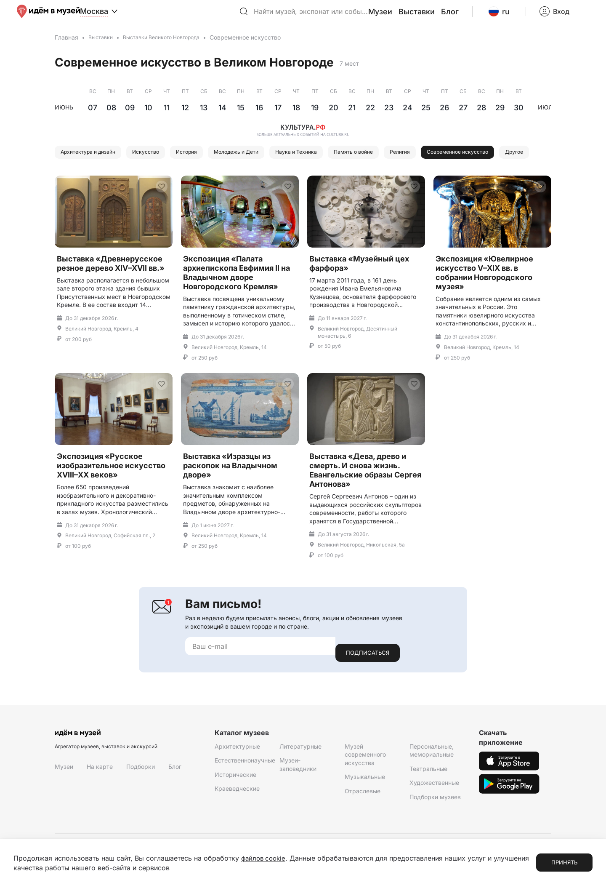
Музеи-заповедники (297, 792)
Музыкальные (365, 804)
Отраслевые (362, 818)
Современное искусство (99, 184)
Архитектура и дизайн (94, 163)
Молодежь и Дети (268, 163)
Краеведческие (237, 815)
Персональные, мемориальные (431, 777)
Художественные (434, 809)
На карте (100, 793)
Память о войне (406, 163)
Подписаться (367, 680)
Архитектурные (237, 773)
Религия (461, 163)
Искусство (162, 163)
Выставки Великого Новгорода (170, 47)
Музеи (409, 16)
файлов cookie (265, 858)
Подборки (140, 793)
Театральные (428, 795)
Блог (470, 16)
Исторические (235, 801)
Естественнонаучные (245, 787)
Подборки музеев (435, 824)
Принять (564, 862)
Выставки (441, 16)
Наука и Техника (339, 163)
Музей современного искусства (365, 781)
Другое (167, 184)
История (210, 163)
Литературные (300, 773)
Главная (66, 47)
